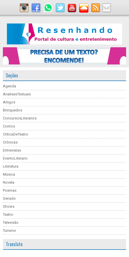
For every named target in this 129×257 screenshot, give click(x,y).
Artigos (9, 102)
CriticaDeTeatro (15, 134)
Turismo (9, 230)
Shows (8, 206)
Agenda (9, 86)
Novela (8, 182)
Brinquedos (12, 110)
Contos (9, 126)
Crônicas (10, 142)
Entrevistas (12, 150)
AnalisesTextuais (17, 94)
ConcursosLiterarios (20, 118)
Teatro (8, 214)
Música (9, 174)
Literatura (10, 166)
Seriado (9, 198)
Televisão (10, 222)
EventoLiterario (15, 158)
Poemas (9, 190)
